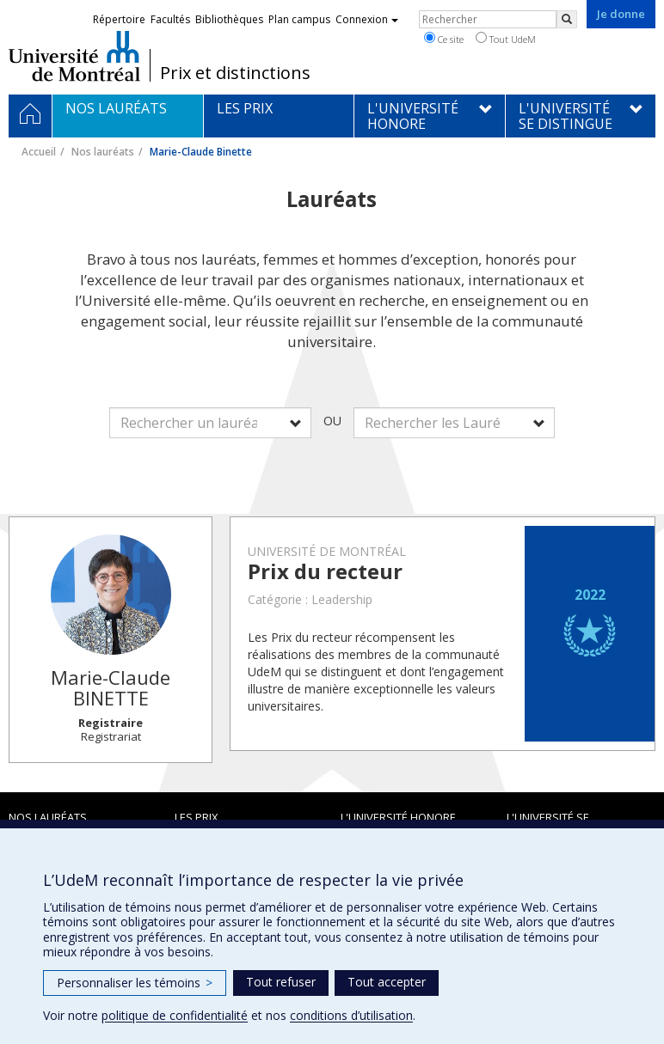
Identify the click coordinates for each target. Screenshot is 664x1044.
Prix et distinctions (235, 73)
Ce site (444, 39)
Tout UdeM (506, 39)
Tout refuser (281, 982)
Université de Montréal (74, 56)
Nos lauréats (102, 151)
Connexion (366, 19)
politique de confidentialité (174, 1015)
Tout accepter (386, 982)
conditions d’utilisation (351, 1015)
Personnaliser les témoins (134, 982)
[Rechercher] (566, 19)
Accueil (39, 151)
